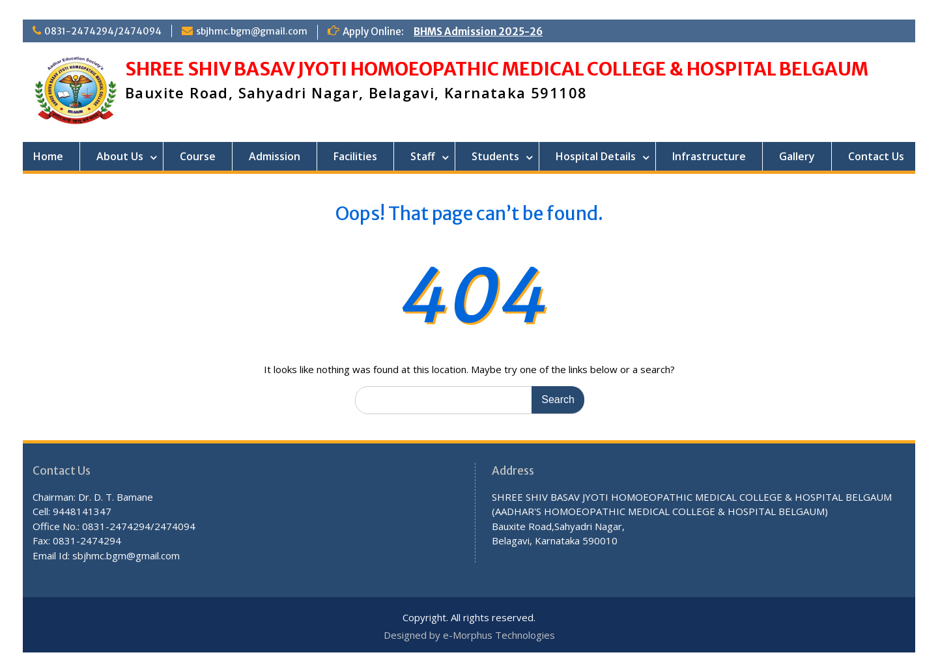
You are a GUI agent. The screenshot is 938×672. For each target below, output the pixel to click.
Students (495, 156)
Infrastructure (709, 156)
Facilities (355, 156)
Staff (422, 156)
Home (48, 156)
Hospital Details (596, 156)
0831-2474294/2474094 (103, 31)
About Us (119, 156)
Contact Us (876, 156)
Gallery (797, 156)
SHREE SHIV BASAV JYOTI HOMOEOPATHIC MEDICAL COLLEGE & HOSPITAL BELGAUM (496, 69)
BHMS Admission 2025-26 (478, 31)
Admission (274, 156)
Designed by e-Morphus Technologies (469, 634)
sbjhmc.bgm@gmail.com (251, 31)
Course (198, 156)
